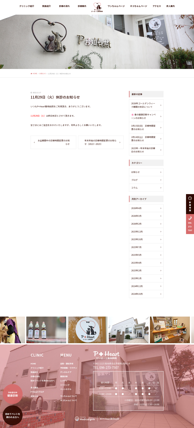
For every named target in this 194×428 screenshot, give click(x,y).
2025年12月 (137, 231)
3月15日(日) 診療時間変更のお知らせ (143, 127)
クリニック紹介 (37, 367)
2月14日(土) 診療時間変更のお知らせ (143, 138)
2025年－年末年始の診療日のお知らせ (143, 150)
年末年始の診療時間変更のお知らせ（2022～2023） (100, 142)
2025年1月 (136, 278)
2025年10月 (137, 239)
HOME (35, 73)
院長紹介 (34, 372)
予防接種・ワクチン (68, 367)
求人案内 (170, 6)
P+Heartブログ (37, 391)
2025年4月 (136, 262)
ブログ (134, 179)
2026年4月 (136, 208)
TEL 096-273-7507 (106, 367)
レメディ (64, 380)
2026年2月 (136, 223)
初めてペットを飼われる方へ (43, 380)
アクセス (157, 6)
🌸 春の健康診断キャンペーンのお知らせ (143, 116)
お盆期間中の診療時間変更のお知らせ (54, 142)
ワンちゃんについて (68, 396)
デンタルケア (65, 372)
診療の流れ (64, 6)
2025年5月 (136, 254)
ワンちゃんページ (116, 6)
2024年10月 (137, 293)
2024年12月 (137, 286)
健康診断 (64, 376)
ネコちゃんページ (138, 6)
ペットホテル (65, 389)
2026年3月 (136, 215)
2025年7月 (136, 247)
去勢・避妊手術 (66, 363)
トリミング (65, 385)
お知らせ (42, 73)
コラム (134, 187)
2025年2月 (136, 270)
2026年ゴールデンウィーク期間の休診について (143, 105)
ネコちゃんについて (68, 400)
